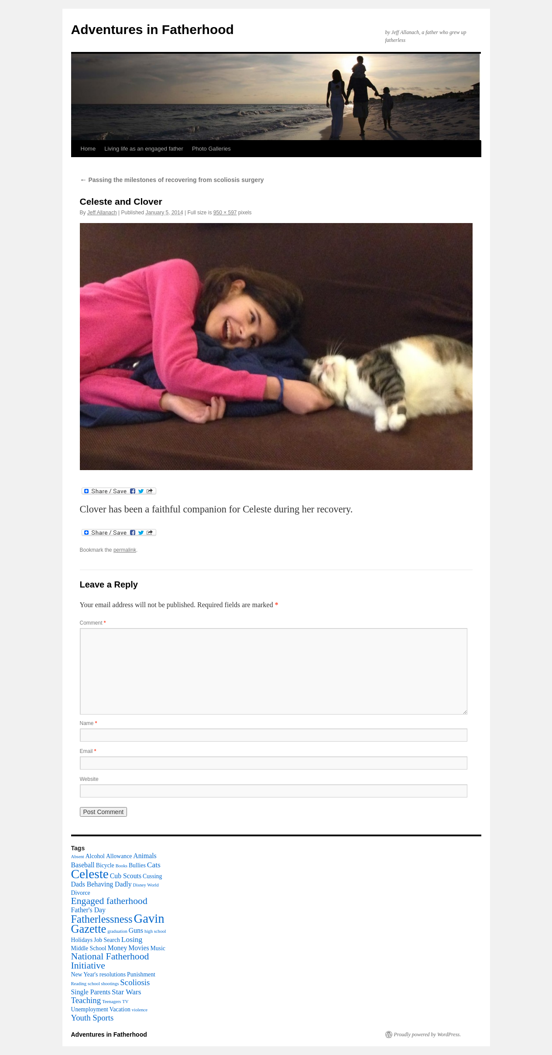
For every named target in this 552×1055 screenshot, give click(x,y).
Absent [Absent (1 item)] (77, 856)
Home (88, 148)
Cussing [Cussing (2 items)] (152, 876)
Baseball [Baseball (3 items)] (83, 865)
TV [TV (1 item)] (125, 1001)
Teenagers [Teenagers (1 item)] (111, 1001)
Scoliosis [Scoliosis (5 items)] (135, 982)
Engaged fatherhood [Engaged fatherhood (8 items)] (109, 901)
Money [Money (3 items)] (117, 948)
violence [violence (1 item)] (139, 1009)
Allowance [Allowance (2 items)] (119, 856)
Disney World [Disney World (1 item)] (146, 885)
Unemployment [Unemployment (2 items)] (89, 1009)
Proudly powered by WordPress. (427, 1034)
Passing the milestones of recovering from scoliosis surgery (172, 179)
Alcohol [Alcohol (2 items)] (95, 856)
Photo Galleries (211, 148)
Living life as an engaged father (143, 148)
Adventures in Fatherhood (152, 29)
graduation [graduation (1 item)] (117, 931)
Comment (93, 623)
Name (88, 723)
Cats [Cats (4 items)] (154, 864)
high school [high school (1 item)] (155, 931)
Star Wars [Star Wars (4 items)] (126, 991)
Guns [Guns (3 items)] (136, 930)
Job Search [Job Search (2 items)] (107, 940)
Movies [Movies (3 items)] (138, 948)
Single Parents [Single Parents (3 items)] (91, 992)
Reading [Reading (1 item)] (79, 983)
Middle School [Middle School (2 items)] (88, 948)
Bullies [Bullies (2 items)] (137, 865)
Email (88, 751)
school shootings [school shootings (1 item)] (103, 983)
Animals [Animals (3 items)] (144, 855)
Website (89, 779)
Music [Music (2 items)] (158, 948)
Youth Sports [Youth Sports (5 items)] (92, 1017)
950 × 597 (225, 213)
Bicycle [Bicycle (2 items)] (105, 865)
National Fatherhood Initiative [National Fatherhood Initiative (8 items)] (110, 961)
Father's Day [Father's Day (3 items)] (88, 910)
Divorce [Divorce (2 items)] (80, 893)
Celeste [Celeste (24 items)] (90, 874)
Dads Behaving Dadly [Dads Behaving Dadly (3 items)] (101, 884)
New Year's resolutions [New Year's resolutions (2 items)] (98, 974)
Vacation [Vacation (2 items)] (120, 1009)
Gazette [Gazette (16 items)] (88, 928)
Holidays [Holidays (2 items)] (82, 940)
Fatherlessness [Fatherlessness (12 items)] (102, 919)
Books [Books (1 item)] (121, 865)
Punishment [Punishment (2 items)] (141, 974)
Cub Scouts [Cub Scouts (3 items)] (125, 876)
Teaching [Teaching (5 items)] (86, 1000)
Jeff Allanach (102, 213)
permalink (124, 550)
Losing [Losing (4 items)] (131, 939)
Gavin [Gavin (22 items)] (149, 918)
